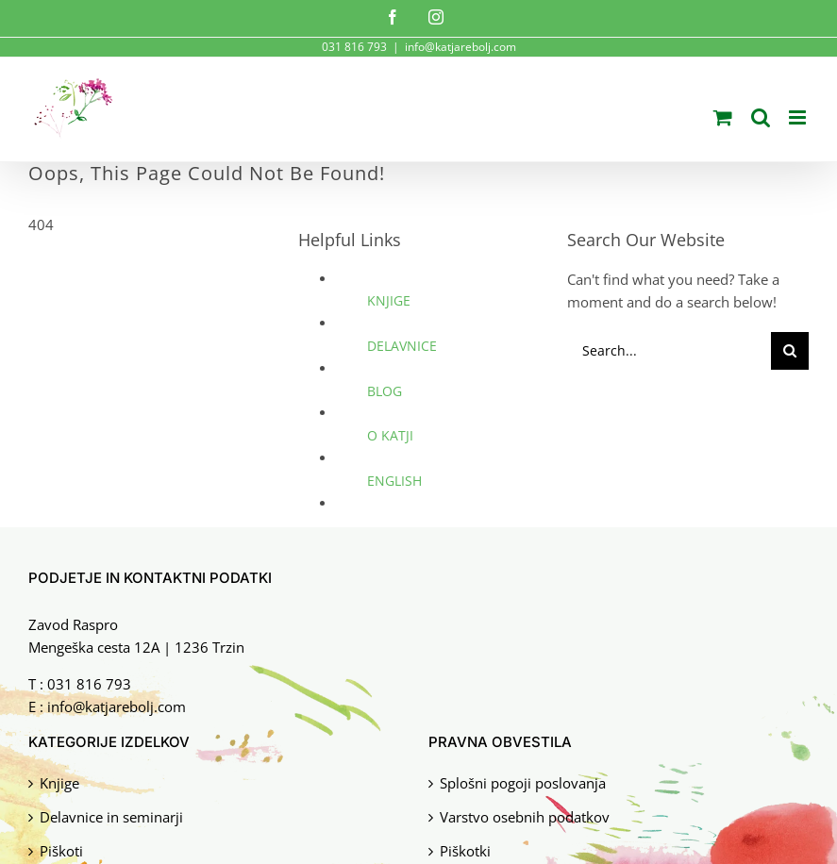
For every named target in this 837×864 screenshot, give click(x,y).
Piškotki (465, 848)
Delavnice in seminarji (111, 814)
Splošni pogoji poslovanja (523, 780)
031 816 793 (89, 683)
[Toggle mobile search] (760, 117)
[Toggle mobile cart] (722, 117)
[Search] (790, 351)
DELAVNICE (402, 346)
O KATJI (390, 435)
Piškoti (61, 848)
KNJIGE (388, 300)
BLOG (384, 391)
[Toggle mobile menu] (799, 117)
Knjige (59, 780)
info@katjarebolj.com (460, 47)
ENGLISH (394, 481)
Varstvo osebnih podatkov (525, 814)
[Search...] (669, 351)
